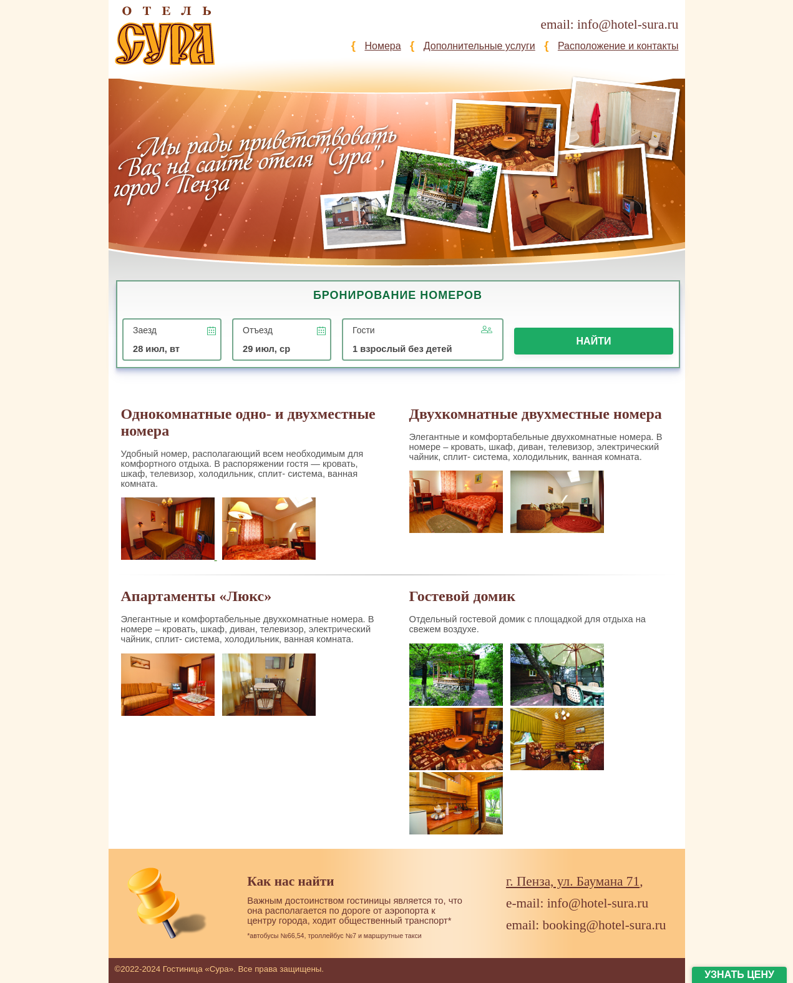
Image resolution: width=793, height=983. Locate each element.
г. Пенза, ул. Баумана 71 (573, 881)
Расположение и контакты (618, 46)
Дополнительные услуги (479, 46)
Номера (382, 46)
